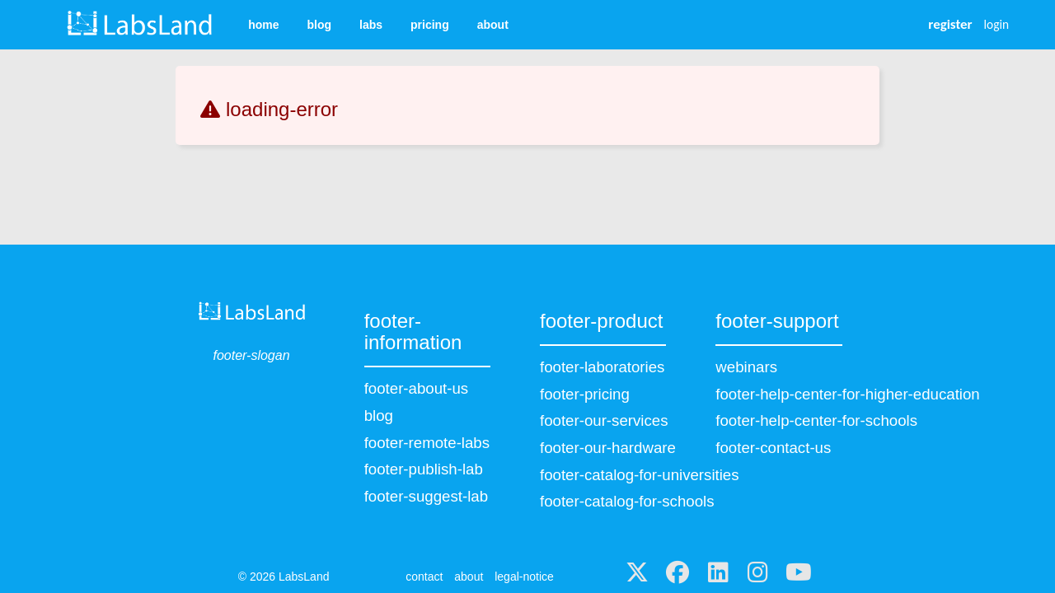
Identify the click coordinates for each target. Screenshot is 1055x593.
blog (319, 24)
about (493, 24)
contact (424, 576)
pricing (429, 24)
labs (370, 24)
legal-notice (524, 576)
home (263, 24)
